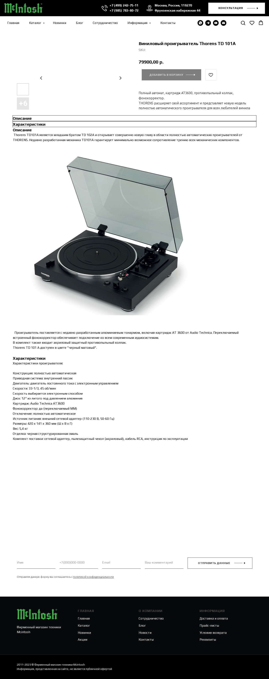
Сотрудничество (105, 23)
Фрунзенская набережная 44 (177, 10)
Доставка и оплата (214, 618)
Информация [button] (137, 23)
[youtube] (216, 23)
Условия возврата (213, 633)
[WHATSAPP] (200, 23)
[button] (236, 8)
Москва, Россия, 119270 (173, 5)
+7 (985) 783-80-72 (124, 10)
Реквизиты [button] (208, 639)
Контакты (167, 23)
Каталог (35, 23)
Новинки (59, 23)
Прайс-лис (207, 625)
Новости (145, 633)
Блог (79, 23)
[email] (223, 23)
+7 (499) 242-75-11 (124, 5)
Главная (13, 23)
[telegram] (208, 23)
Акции (82, 639)
